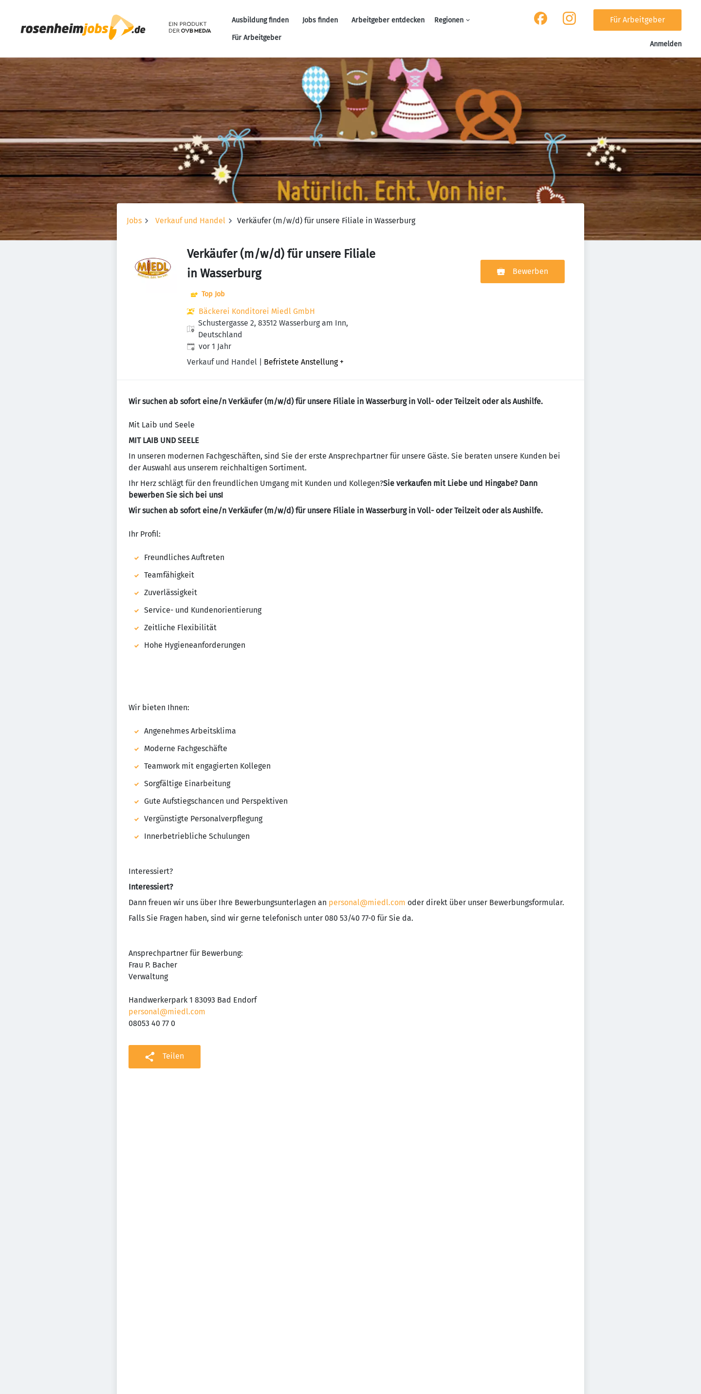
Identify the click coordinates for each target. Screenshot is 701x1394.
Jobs (134, 220)
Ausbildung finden (260, 20)
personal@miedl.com (367, 902)
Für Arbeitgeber (256, 38)
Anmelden (666, 44)
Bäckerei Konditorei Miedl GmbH (257, 311)
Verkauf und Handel (190, 220)
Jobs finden (320, 20)
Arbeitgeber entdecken (387, 20)
